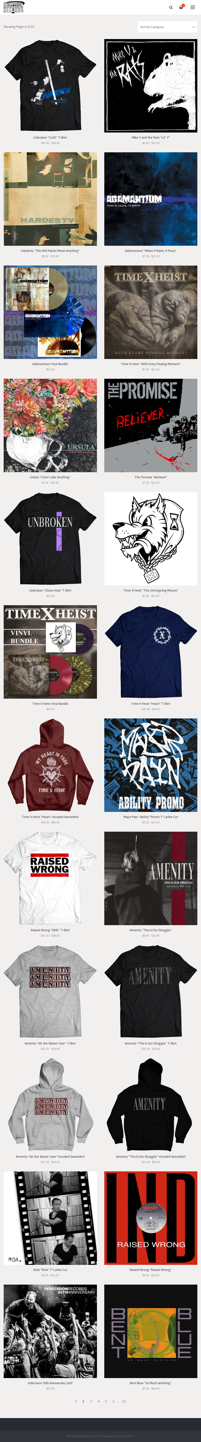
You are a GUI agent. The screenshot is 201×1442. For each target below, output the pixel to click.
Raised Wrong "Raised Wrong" (151, 1270)
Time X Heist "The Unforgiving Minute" (150, 590)
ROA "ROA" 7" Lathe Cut (50, 1270)
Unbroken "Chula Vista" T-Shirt (50, 590)
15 (124, 1401)
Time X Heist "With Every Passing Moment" (151, 364)
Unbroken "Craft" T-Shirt (50, 137)
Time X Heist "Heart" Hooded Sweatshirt (50, 817)
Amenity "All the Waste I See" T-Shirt (50, 1043)
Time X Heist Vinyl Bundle (50, 704)
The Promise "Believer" (150, 477)
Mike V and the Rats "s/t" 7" (151, 137)
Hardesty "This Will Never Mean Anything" (50, 251)
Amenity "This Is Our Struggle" (151, 930)
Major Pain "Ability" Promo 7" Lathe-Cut (151, 817)
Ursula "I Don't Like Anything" (50, 477)
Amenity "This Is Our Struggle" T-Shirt (151, 1043)
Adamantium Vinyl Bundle (50, 364)
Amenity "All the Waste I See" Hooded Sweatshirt (50, 1156)
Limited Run (125, 1436)
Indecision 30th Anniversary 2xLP (50, 1383)
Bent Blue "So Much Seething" (151, 1383)
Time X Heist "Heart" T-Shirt (150, 704)
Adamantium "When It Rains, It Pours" (151, 251)
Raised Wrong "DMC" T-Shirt (50, 930)
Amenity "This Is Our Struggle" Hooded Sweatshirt (151, 1156)
